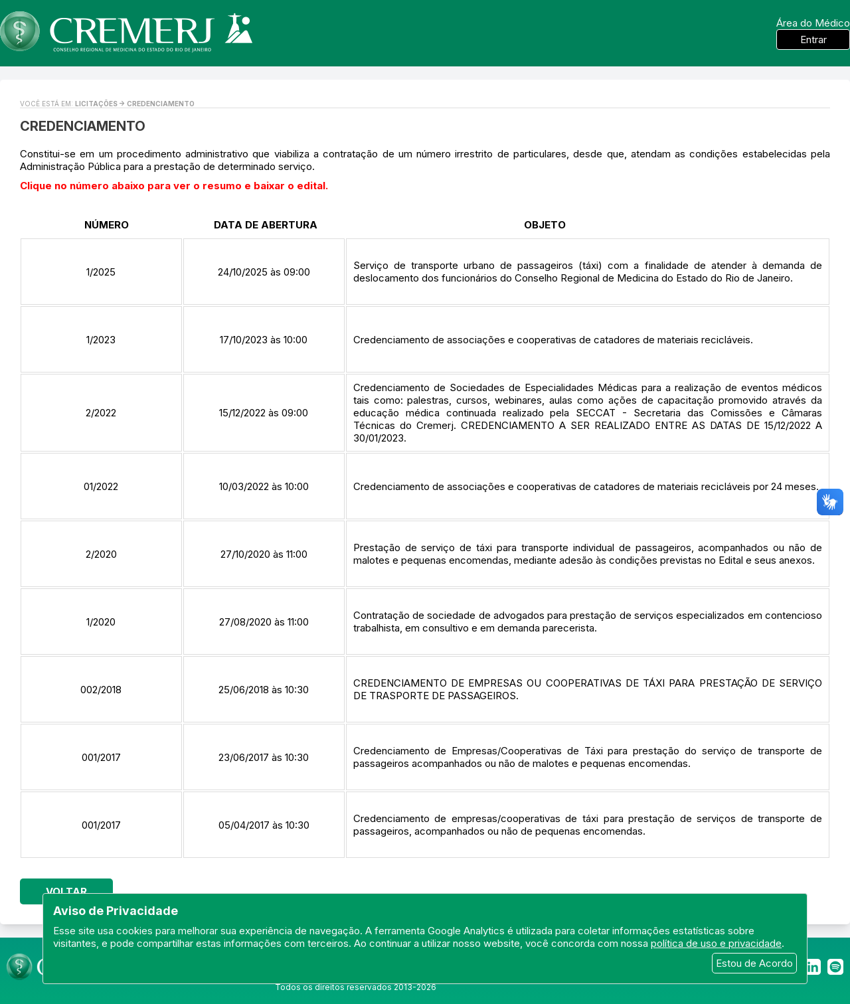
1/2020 (101, 622)
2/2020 (101, 554)
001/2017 (101, 757)
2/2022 (101, 412)
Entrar (813, 39)
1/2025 (101, 272)
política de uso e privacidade (716, 943)
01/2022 (101, 486)
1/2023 (101, 339)
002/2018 (101, 689)
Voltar (66, 891)
